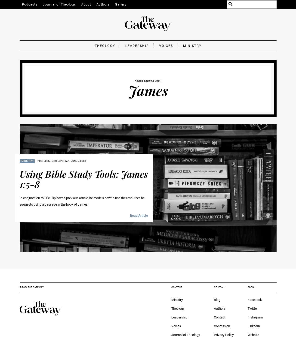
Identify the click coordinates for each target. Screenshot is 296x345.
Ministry (192, 46)
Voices (166, 46)
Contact (219, 317)
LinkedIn (254, 326)
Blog (217, 300)
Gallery (120, 4)
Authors (103, 4)
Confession (222, 326)
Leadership (137, 46)
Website (253, 335)
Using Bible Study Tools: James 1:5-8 (84, 179)
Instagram (255, 317)
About (86, 4)
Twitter (253, 308)
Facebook (255, 300)
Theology (105, 46)
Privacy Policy (224, 335)
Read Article (139, 215)
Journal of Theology (59, 4)
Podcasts (29, 4)
